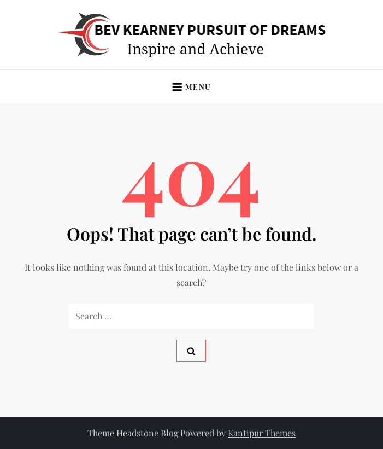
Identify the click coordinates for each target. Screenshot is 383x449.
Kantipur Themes (262, 433)
